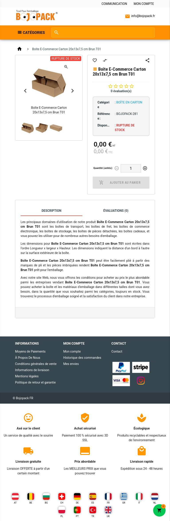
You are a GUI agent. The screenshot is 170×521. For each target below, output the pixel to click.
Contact (116, 351)
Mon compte (144, 4)
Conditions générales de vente (35, 364)
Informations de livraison (32, 370)
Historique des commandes (82, 357)
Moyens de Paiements (30, 351)
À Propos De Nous (27, 357)
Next (72, 90)
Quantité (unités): (103, 168)
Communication (114, 4)
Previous (25, 90)
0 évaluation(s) (121, 91)
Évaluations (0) (115, 210)
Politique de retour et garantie (35, 382)
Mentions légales (27, 376)
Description (51, 210)
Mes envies (71, 364)
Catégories (34, 32)
